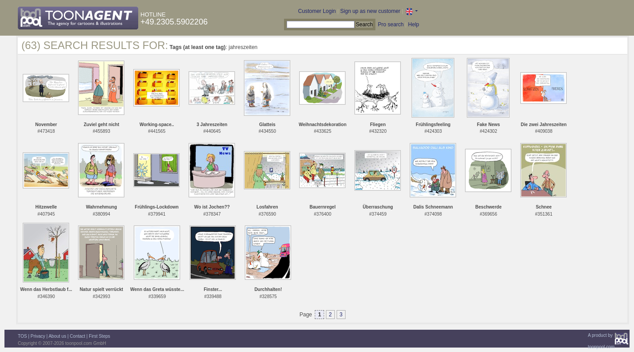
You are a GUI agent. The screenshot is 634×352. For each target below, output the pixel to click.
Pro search (390, 24)
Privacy (38, 336)
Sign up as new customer (370, 11)
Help (413, 24)
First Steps (99, 336)
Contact (77, 336)
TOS (22, 336)
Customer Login (317, 11)
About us (57, 336)
